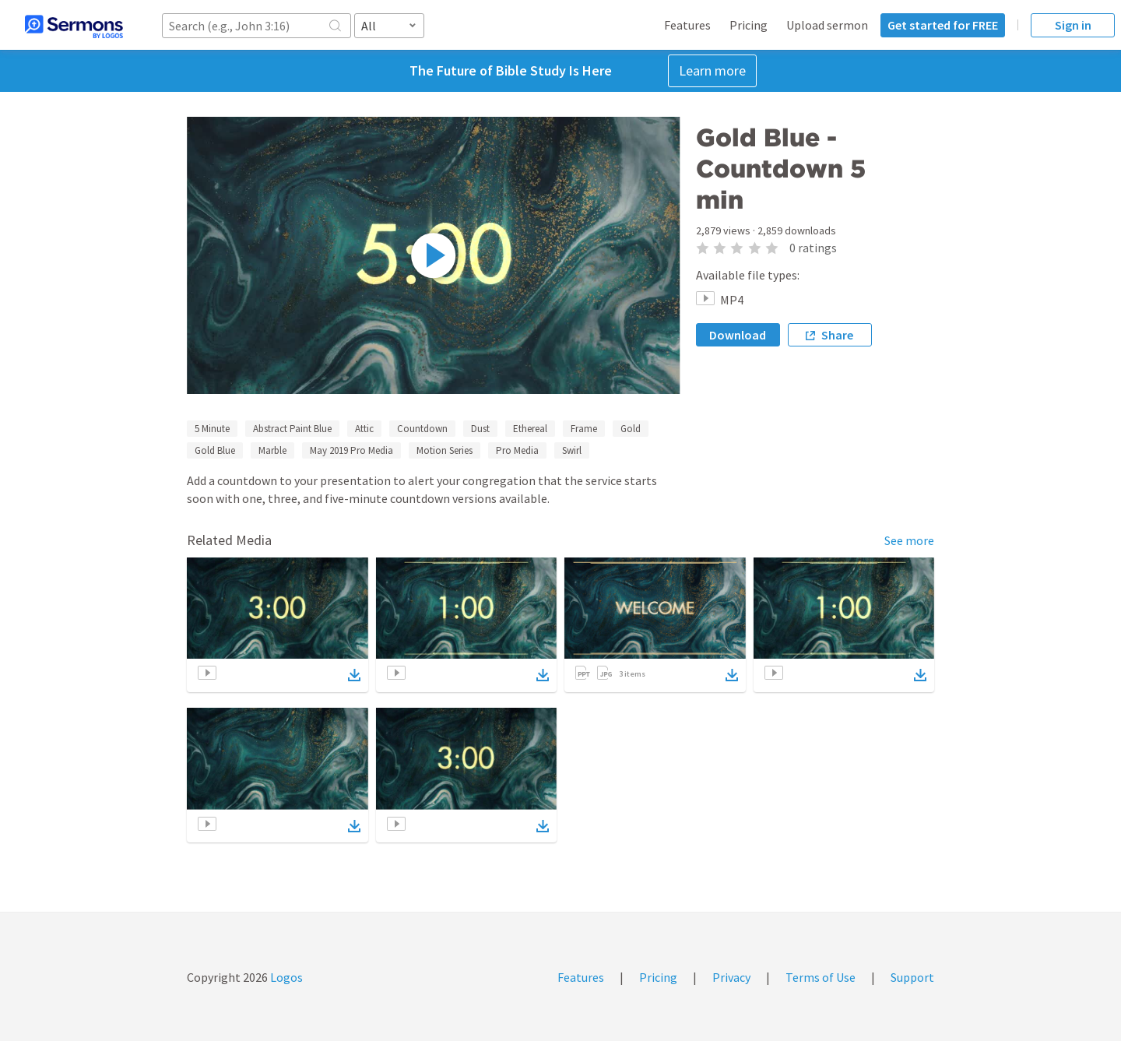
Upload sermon (827, 25)
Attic (364, 428)
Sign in (1073, 25)
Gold (630, 428)
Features (687, 25)
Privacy (731, 977)
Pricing (748, 25)
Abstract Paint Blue (292, 428)
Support (912, 977)
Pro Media (517, 450)
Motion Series (444, 450)
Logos (285, 977)
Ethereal (530, 428)
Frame (584, 428)
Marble (272, 450)
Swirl (572, 450)
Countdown (422, 428)
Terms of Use (820, 977)
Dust (480, 428)
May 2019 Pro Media (351, 450)
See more (909, 540)
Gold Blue (215, 450)
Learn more (712, 70)
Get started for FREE (942, 25)
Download (737, 335)
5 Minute (212, 428)
